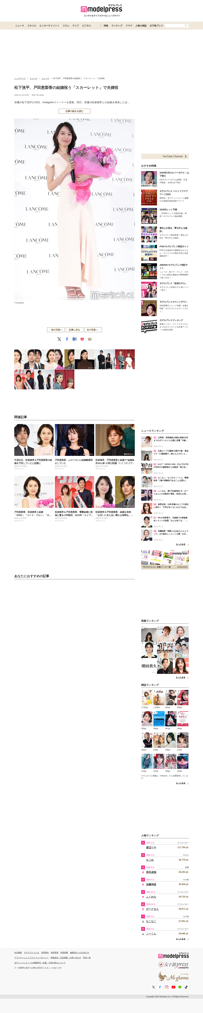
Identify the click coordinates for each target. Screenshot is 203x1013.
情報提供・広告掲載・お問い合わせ (66, 958)
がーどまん (152, 909)
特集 (106, 25)
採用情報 (64, 952)
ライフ (75, 25)
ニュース (19, 25)
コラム (65, 25)
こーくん (151, 933)
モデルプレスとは (31, 952)
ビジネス (86, 25)
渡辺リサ (151, 847)
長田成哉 (151, 872)
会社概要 (18, 952)
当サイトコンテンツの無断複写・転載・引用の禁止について (40, 963)
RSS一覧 (87, 958)
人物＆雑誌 (141, 25)
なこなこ (151, 921)
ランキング (116, 25)
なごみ (150, 860)
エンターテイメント (49, 25)
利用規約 (45, 952)
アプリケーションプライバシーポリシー (31, 958)
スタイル (31, 25)
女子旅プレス (156, 25)
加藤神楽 (151, 884)
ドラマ (129, 25)
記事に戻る (74, 329)
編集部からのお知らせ (79, 952)
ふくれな (151, 896)
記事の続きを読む (74, 111)
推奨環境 (54, 952)
